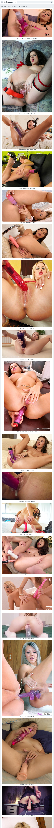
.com (10, 2)
